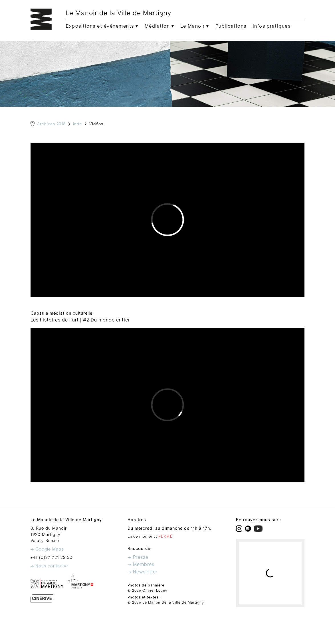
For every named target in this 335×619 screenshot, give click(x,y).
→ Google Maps (47, 549)
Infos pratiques (272, 26)
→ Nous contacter (49, 566)
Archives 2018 (51, 124)
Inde (77, 124)
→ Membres (141, 564)
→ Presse (138, 557)
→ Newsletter (143, 572)
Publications (231, 26)
